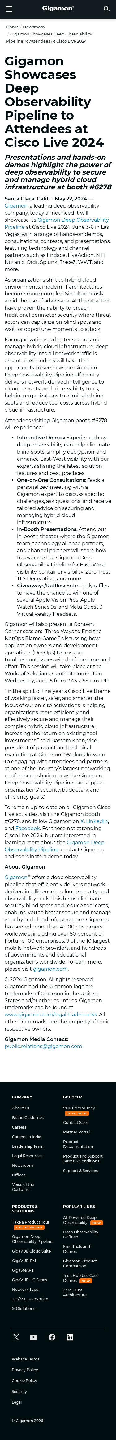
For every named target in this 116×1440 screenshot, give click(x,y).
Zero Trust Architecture (75, 1292)
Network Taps (25, 1289)
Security (19, 1391)
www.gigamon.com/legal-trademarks (51, 1015)
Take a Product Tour (30, 1222)
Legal (17, 1402)
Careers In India (26, 1136)
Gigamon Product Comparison (80, 1263)
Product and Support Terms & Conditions (83, 1158)
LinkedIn (97, 821)
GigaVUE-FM (24, 1260)
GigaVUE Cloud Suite (31, 1251)
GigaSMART (23, 1270)
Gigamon (16, 206)
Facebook (27, 828)
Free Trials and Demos (76, 1249)
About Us (20, 1108)
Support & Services (80, 1170)
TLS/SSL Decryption (30, 1299)
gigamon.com (50, 969)
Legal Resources (27, 1156)
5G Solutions (23, 1308)
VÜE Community (79, 1108)
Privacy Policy (25, 1370)
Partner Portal (76, 1132)
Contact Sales (75, 1122)
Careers (19, 1127)
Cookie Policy (24, 1380)
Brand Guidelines (28, 1117)
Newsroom (34, 26)
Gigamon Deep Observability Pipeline (32, 1239)
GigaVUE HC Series (29, 1279)
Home (12, 26)
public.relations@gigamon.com (43, 1046)
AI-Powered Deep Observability (80, 1220)
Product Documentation (78, 1144)
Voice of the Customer (23, 1187)
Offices (18, 1175)
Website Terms (25, 1359)
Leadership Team (28, 1146)
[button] (107, 8)
